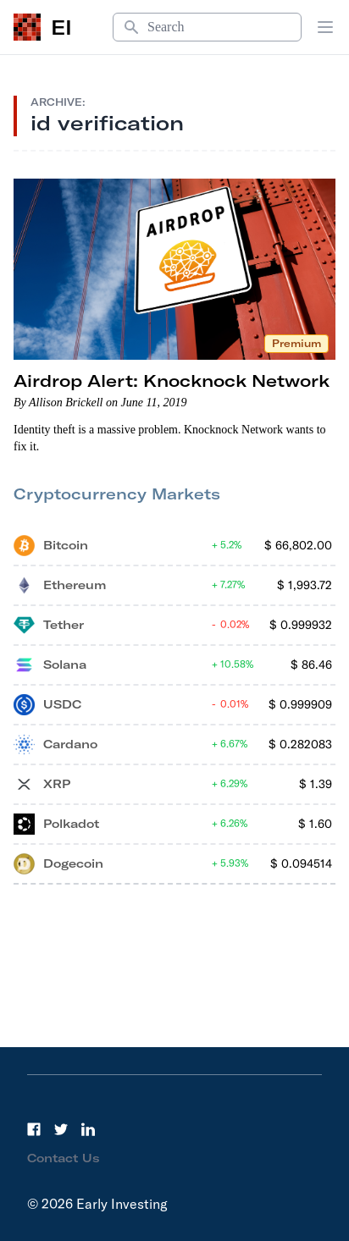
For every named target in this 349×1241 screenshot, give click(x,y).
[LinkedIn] (88, 1129)
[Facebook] (34, 1129)
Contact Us (63, 1158)
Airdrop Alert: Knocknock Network (172, 380)
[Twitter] (61, 1129)
